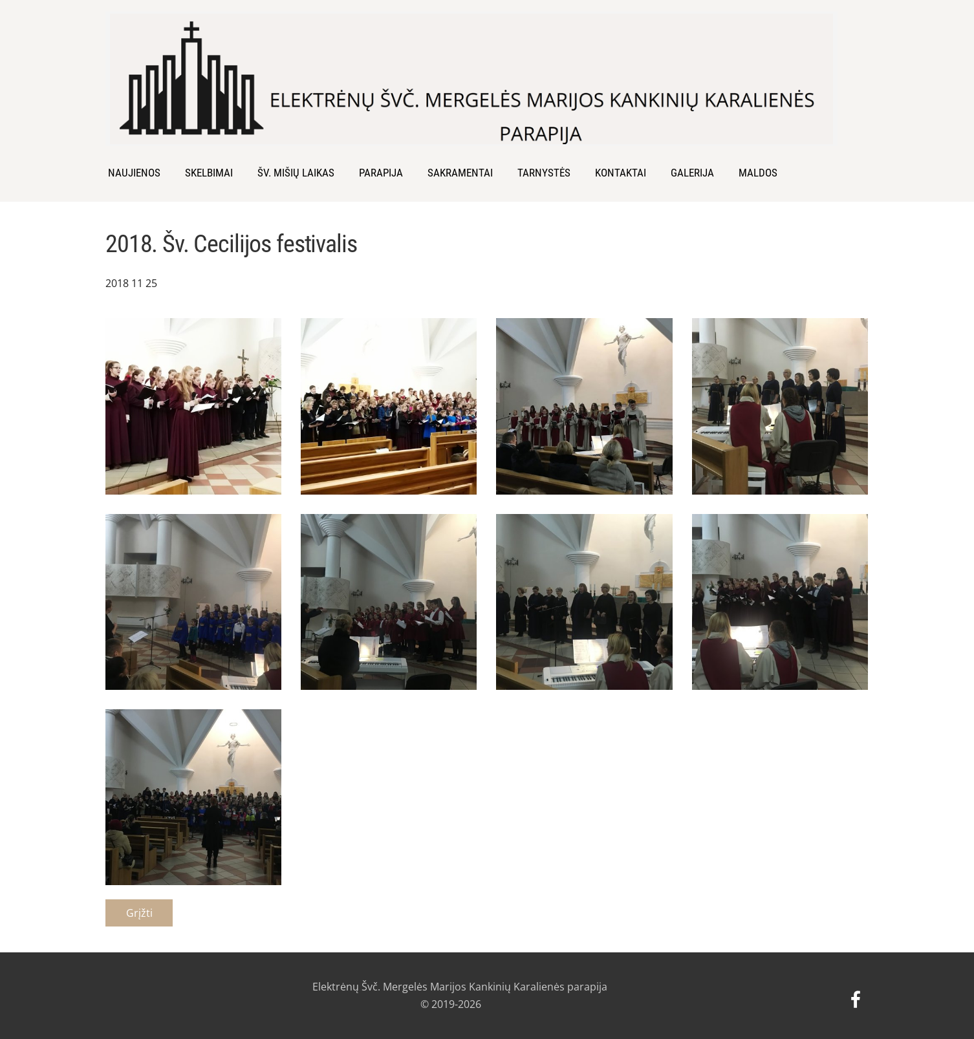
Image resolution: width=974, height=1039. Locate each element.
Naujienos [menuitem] (134, 172)
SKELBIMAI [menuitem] (209, 172)
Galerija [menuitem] (692, 172)
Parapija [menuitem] (381, 172)
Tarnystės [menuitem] (543, 172)
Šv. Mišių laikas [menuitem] (295, 172)
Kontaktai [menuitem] (620, 172)
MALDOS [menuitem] (758, 172)
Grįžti (139, 913)
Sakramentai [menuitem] (460, 172)
